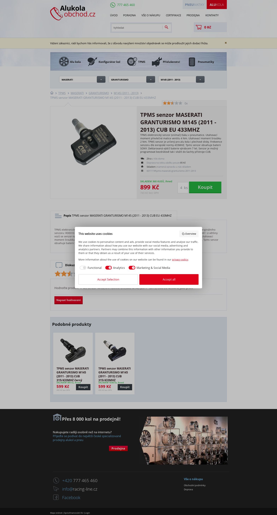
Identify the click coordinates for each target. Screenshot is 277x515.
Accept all (169, 279)
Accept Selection (108, 279)
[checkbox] (90, 268)
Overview (189, 233)
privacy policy (180, 259)
